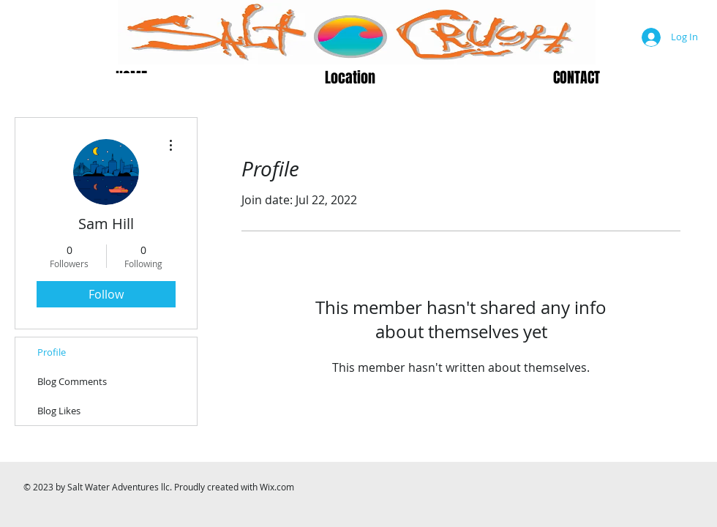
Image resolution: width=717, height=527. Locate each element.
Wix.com (277, 487)
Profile (51, 352)
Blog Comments (72, 381)
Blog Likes (58, 410)
